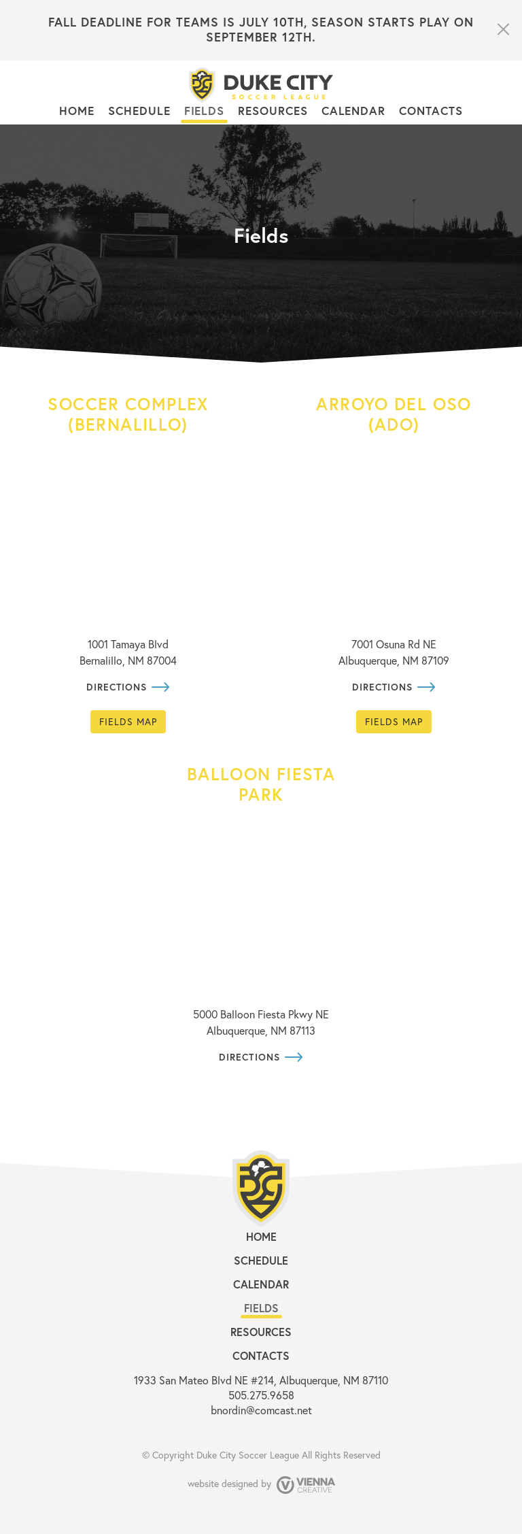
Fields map (128, 721)
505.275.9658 (261, 1395)
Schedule (139, 110)
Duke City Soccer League (247, 1454)
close (502, 29)
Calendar (353, 110)
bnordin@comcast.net (261, 1410)
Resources (272, 110)
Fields (204, 110)
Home (76, 110)
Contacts (430, 110)
